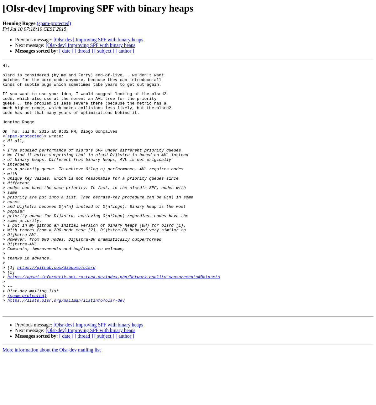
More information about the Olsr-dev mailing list (52, 399)
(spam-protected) (54, 23)
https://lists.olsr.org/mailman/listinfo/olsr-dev (66, 348)
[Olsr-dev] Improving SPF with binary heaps (98, 39)
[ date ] (66, 51)
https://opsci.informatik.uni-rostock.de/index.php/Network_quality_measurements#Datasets (114, 320)
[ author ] (125, 51)
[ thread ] (84, 51)
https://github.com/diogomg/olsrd (56, 308)
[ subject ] (104, 51)
